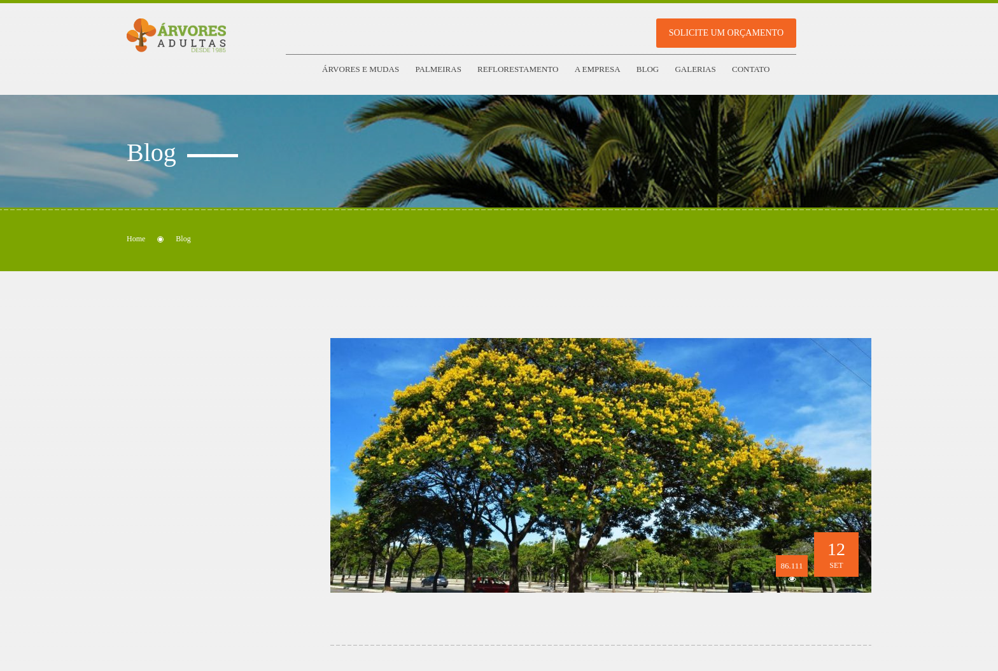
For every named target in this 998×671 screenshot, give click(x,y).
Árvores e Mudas (360, 69)
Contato (751, 69)
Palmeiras (438, 69)
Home (136, 238)
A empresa (598, 69)
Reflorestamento (517, 69)
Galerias (695, 69)
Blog (647, 69)
